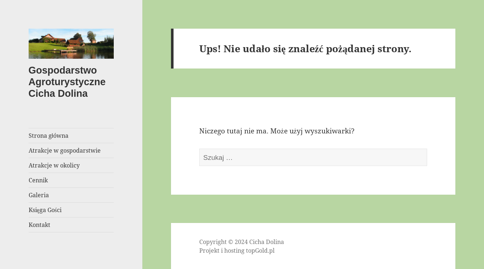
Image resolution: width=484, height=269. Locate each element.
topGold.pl (260, 250)
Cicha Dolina (266, 242)
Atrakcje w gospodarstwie (65, 150)
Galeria (39, 195)
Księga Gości (45, 210)
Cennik (38, 180)
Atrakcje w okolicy (54, 165)
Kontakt (39, 225)
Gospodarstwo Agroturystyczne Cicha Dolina (67, 82)
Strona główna (48, 136)
